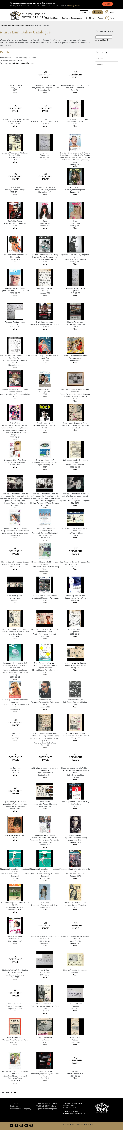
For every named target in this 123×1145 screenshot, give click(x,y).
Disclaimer (14, 1106)
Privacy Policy (74, 6)
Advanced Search (101, 40)
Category (99, 64)
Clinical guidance (51, 18)
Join (84, 12)
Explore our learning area (46, 1109)
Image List (25, 63)
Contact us (14, 1103)
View (15, 92)
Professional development (72, 18)
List (32, 63)
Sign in (97, 12)
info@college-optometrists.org (75, 1113)
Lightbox (15, 63)
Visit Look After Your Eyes (46, 1103)
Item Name (100, 58)
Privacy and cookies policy (20, 1109)
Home (2, 25)
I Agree (107, 4)
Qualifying (90, 18)
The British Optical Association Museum (17, 25)
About (100, 18)
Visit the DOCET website (46, 1106)
